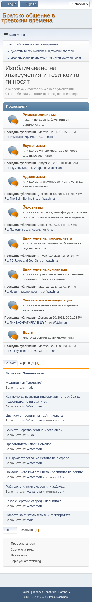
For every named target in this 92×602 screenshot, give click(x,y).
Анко (50, 229)
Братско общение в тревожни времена (28, 18)
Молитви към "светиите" (24, 382)
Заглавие (13, 373)
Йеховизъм (33, 207)
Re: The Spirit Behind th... (21, 198)
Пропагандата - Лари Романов (28, 444)
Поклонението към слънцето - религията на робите (44, 472)
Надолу (10, 362)
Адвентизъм (34, 177)
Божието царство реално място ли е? (34, 430)
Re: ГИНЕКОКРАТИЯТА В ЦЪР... (26, 322)
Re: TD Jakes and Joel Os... (22, 260)
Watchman (55, 168)
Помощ (26, 591)
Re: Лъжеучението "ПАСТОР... (24, 351)
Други (28, 332)
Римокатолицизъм (39, 115)
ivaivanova (34, 491)
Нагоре (9, 530)
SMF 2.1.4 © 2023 (35, 596)
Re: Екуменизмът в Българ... (23, 168)
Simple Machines (57, 596)
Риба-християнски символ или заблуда (35, 486)
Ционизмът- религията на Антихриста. (35, 415)
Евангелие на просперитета (47, 238)
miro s (51, 137)
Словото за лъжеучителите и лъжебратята (38, 515)
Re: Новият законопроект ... (23, 291)
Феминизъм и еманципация (47, 300)
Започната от (34, 373)
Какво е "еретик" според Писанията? (33, 501)
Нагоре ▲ (64, 591)
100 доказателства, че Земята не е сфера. (38, 458)
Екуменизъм (34, 146)
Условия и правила (44, 591)
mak (52, 351)
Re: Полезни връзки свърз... (23, 229)
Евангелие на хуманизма (45, 269)
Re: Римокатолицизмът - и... (23, 137)
